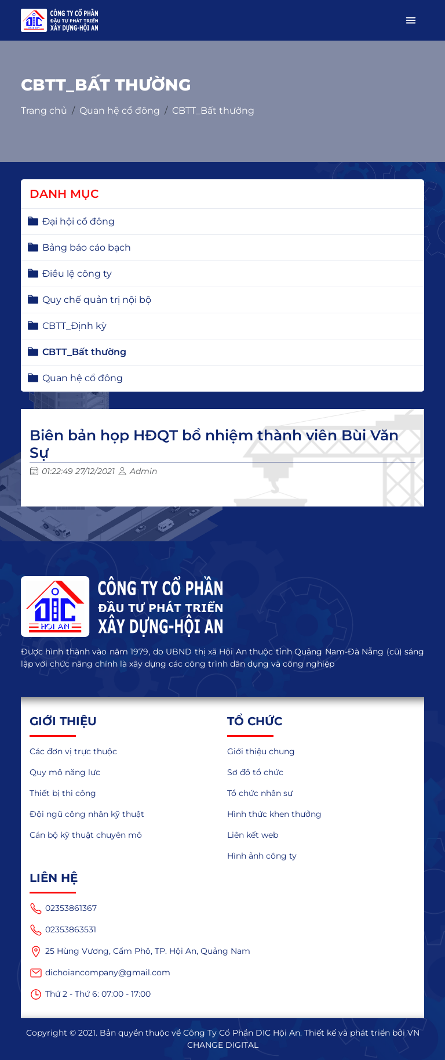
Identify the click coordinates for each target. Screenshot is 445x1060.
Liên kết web (252, 835)
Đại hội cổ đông (78, 221)
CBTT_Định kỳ (74, 325)
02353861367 (63, 908)
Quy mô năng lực (65, 772)
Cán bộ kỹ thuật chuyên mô (86, 835)
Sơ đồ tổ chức (255, 772)
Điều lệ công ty (77, 273)
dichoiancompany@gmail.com (100, 973)
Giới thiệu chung (261, 751)
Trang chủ (44, 110)
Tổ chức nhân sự (260, 793)
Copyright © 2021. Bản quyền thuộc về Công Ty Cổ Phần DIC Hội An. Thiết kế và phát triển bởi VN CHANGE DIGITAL (223, 1039)
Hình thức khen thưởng (274, 814)
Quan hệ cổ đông (119, 110)
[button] (410, 20)
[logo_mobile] (59, 20)
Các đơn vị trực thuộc (73, 751)
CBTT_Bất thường (213, 110)
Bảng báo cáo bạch (86, 247)
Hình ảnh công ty (262, 856)
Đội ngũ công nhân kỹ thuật (87, 814)
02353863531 (63, 930)
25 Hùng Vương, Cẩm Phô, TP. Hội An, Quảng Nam (140, 951)
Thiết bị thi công (63, 793)
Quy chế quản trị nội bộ (96, 299)
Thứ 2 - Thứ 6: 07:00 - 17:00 (90, 994)
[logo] (222, 606)
